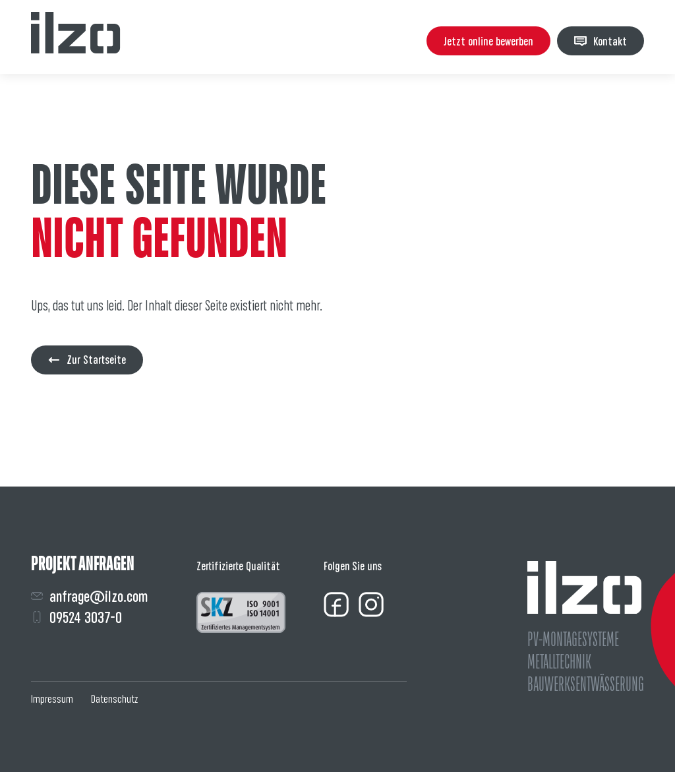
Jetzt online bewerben (488, 41)
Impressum (52, 699)
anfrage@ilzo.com (89, 596)
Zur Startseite (87, 359)
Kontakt (600, 41)
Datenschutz (114, 699)
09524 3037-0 (76, 617)
